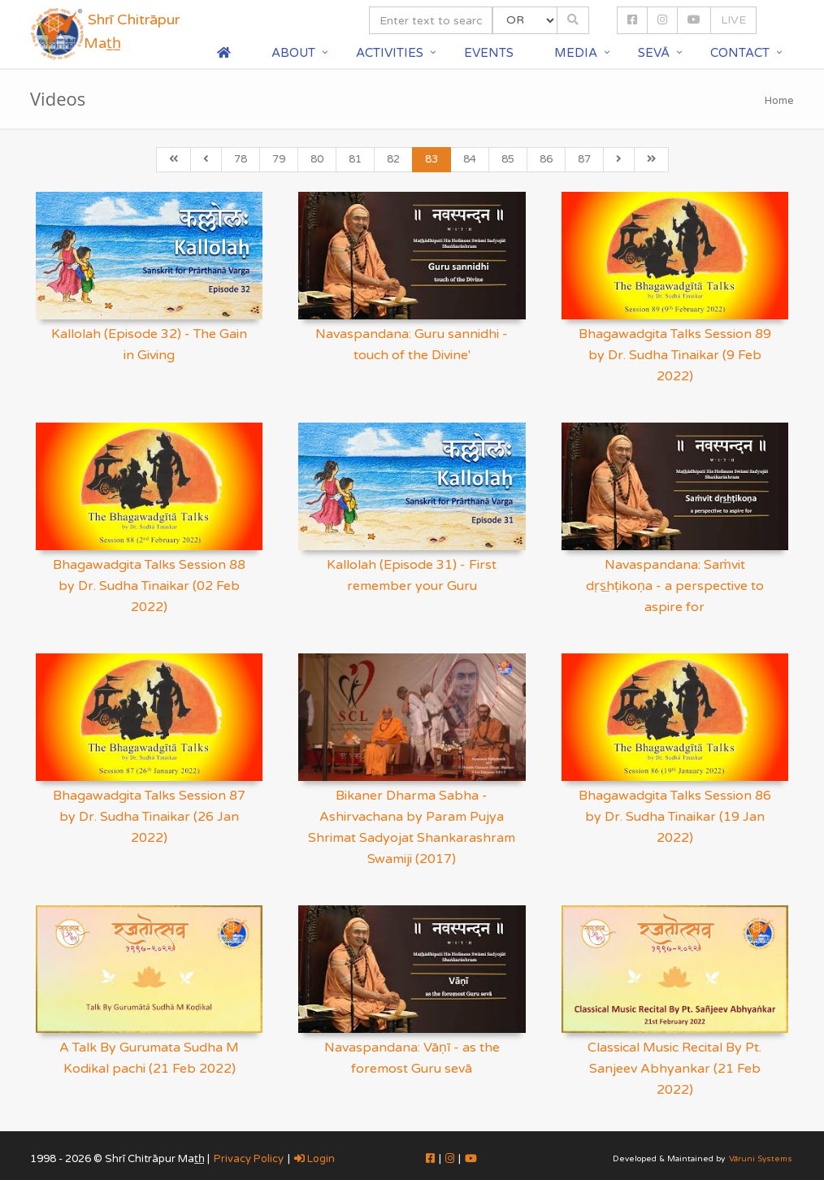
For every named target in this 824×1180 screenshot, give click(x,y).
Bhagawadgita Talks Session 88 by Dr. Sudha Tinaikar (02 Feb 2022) (149, 586)
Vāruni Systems (760, 1159)
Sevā (654, 53)
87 (584, 159)
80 (316, 159)
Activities (389, 53)
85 (507, 159)
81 (355, 159)
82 (393, 159)
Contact (740, 53)
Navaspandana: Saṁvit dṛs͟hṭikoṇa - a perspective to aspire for (675, 586)
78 (240, 159)
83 (431, 159)
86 (546, 159)
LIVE (733, 20)
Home (779, 100)
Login (314, 1158)
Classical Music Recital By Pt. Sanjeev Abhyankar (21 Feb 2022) (674, 1068)
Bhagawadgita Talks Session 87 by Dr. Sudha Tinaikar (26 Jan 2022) (149, 816)
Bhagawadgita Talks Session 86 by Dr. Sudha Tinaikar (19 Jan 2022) (675, 816)
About (293, 53)
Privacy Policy (249, 1158)
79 (278, 159)
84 (469, 159)
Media (575, 53)
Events (489, 53)
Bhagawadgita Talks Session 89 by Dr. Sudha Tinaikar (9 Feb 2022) (675, 355)
